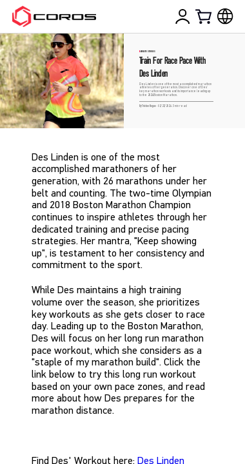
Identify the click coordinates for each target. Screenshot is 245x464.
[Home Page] (54, 16)
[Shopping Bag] (204, 16)
